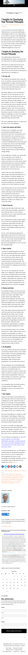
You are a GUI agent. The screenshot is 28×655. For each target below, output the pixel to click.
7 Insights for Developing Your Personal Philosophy (12, 20)
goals (23, 475)
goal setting (18, 475)
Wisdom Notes (17, 470)
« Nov (6, 591)
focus (13, 475)
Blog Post (10, 470)
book (17, 474)
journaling (12, 477)
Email (2, 621)
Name (2, 607)
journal (7, 477)
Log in (22, 645)
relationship (4, 482)
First (2, 612)
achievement (12, 474)
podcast (15, 462)
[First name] (14, 610)
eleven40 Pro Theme (18, 644)
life (16, 477)
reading (19, 481)
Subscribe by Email (6, 526)
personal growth (13, 479)
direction (3, 475)
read (15, 481)
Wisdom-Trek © (14, 2)
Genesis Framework (9, 645)
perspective (10, 481)
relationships (11, 482)
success (17, 482)
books (20, 474)
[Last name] (14, 615)
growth (3, 477)
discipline (9, 475)
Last (2, 618)
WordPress (17, 645)
